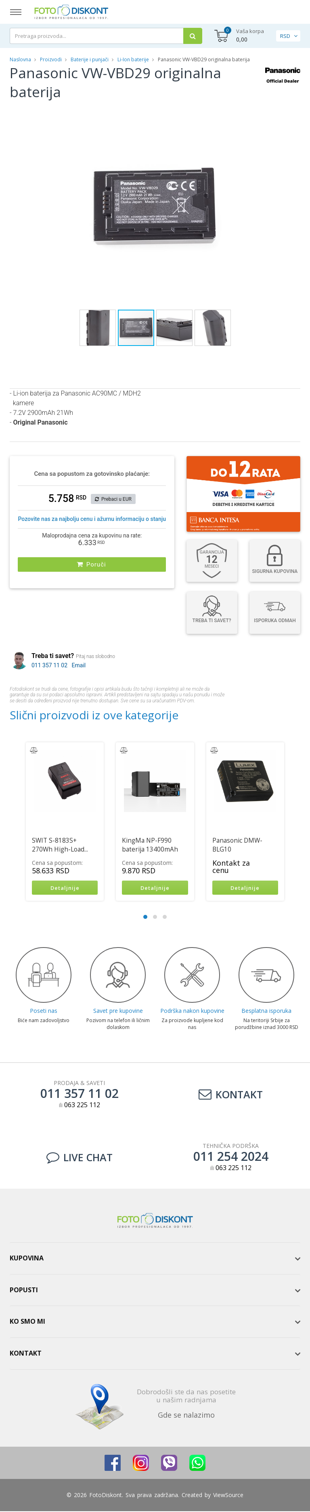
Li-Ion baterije (133, 59)
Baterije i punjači (90, 59)
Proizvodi (51, 59)
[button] (248, 113)
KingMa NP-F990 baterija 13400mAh (150, 845)
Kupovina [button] (27, 1258)
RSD (285, 36)
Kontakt (231, 1095)
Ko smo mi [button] (27, 1322)
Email (79, 665)
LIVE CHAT (79, 1158)
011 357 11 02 (49, 665)
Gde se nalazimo (186, 1415)
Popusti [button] (24, 1290)
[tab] (155, 1259)
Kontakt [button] (26, 1354)
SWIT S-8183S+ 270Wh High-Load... (60, 845)
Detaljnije (64, 888)
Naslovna (20, 59)
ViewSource (228, 1496)
